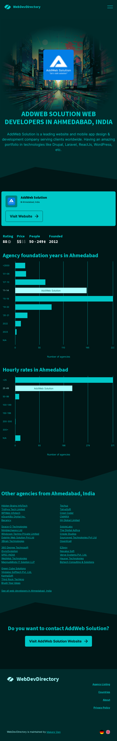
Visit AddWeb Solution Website (58, 641)
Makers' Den (54, 731)
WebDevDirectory (38, 679)
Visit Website (24, 216)
